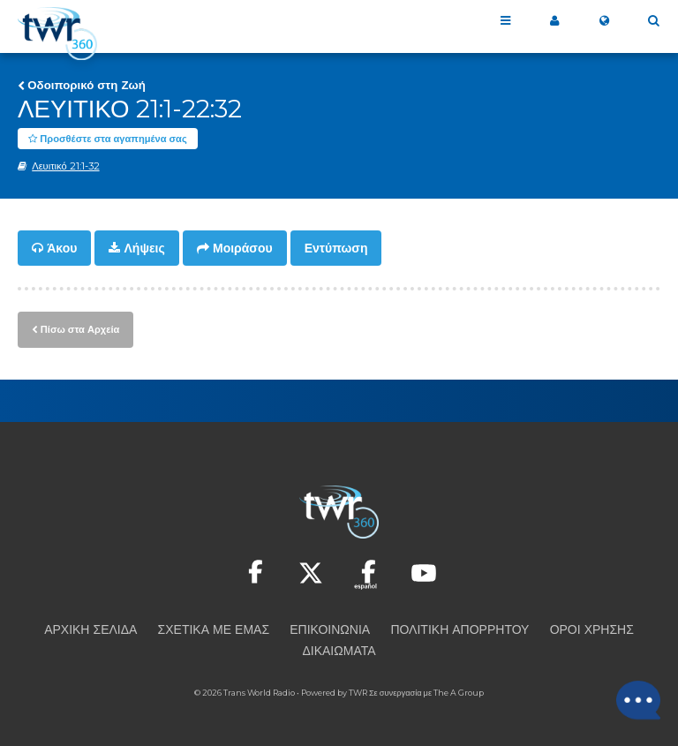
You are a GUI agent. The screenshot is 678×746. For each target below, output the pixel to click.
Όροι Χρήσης (592, 629)
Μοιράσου (243, 249)
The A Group (458, 692)
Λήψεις (144, 249)
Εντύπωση (336, 249)
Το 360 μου (554, 21)
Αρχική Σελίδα (90, 629)
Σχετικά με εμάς (213, 629)
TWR (358, 692)
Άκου (62, 249)
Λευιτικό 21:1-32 (65, 167)
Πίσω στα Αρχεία (80, 329)
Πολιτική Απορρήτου (459, 629)
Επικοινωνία (330, 629)
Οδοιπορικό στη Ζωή (86, 85)
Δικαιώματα (338, 651)
